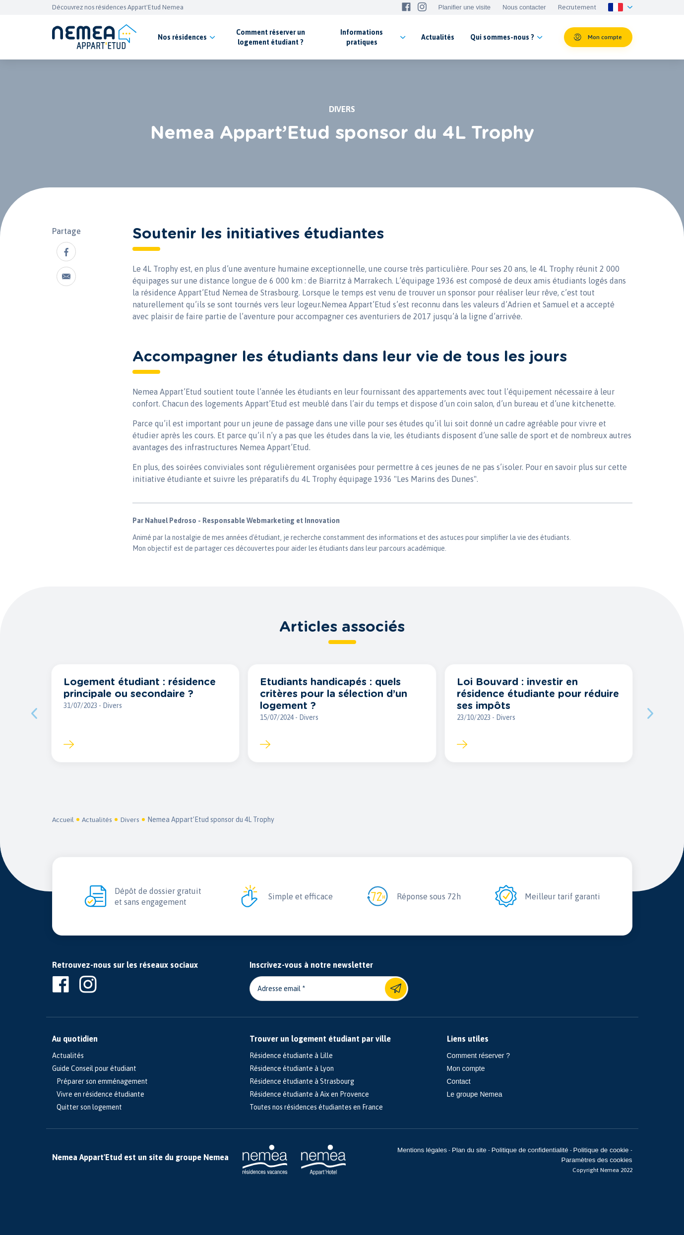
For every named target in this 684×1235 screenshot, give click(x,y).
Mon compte (466, 1069)
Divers (131, 820)
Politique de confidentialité (530, 1150)
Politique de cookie (601, 1150)
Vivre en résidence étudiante (98, 1095)
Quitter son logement (87, 1108)
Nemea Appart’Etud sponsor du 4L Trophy (212, 820)
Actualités (98, 820)
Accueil (63, 820)
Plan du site (469, 1150)
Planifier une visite (464, 7)
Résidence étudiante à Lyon (291, 1069)
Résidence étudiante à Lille (291, 1056)
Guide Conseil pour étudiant (94, 1069)
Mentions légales (422, 1150)
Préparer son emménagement (100, 1082)
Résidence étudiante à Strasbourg (301, 1082)
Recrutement (577, 7)
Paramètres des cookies (596, 1160)
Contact (459, 1082)
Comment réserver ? (478, 1056)
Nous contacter (524, 7)
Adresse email (279, 989)
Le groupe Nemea (474, 1095)
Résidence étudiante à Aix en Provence (309, 1095)
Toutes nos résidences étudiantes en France (316, 1108)
